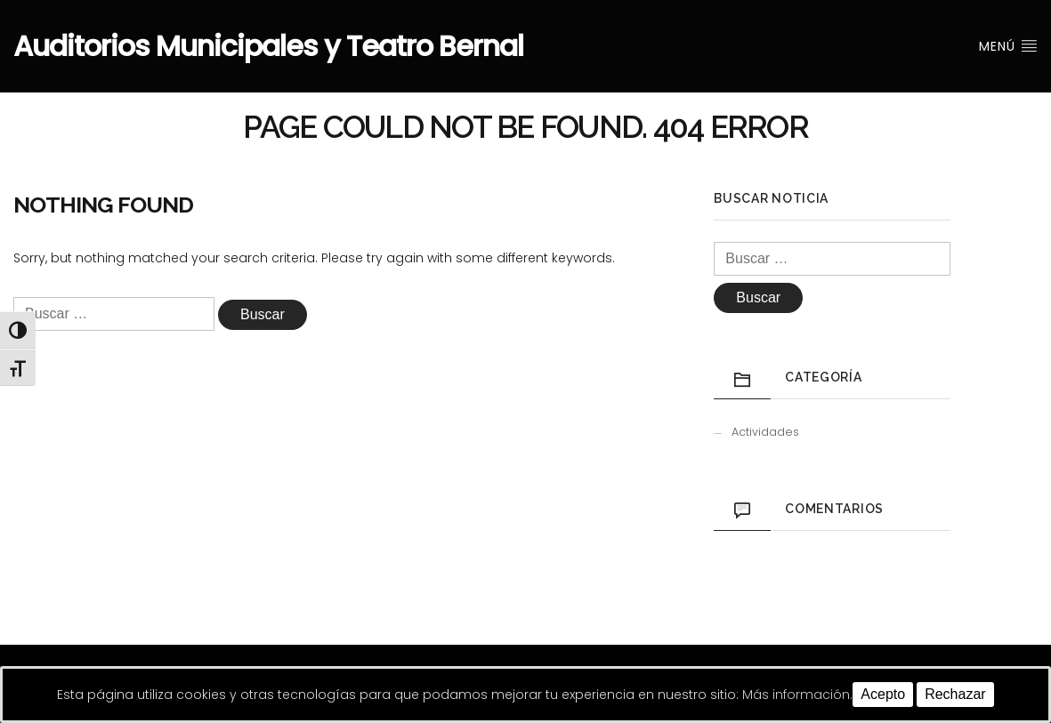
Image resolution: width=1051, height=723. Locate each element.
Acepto (883, 694)
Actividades (765, 431)
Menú (1008, 46)
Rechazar (955, 694)
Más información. (797, 694)
